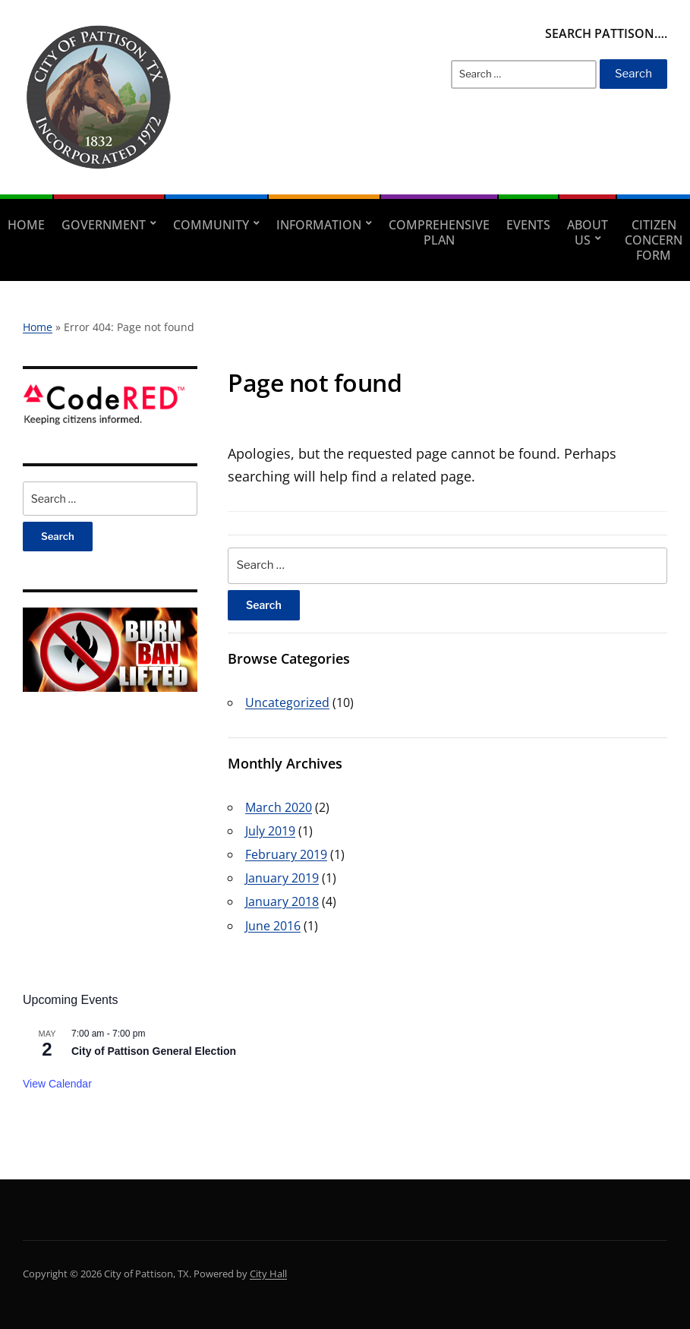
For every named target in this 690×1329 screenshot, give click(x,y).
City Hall (268, 1273)
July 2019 (270, 830)
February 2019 (286, 854)
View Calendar (57, 1084)
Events (528, 224)
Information (318, 224)
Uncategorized (287, 702)
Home (26, 224)
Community (211, 224)
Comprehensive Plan (439, 232)
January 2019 (282, 878)
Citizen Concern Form (653, 240)
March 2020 (278, 807)
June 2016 (273, 925)
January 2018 (282, 901)
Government (103, 224)
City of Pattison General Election (153, 1051)
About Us (587, 232)
